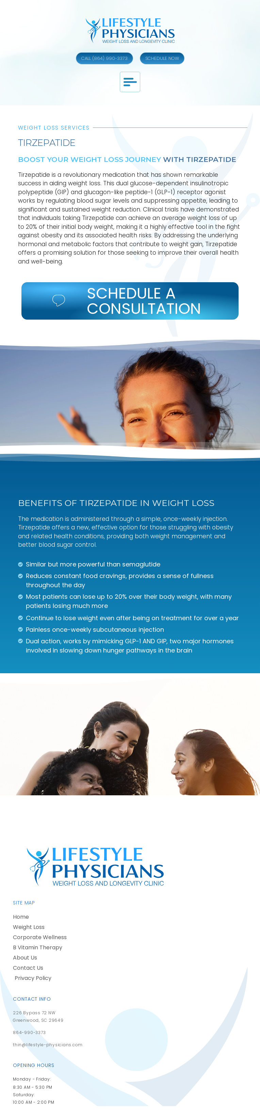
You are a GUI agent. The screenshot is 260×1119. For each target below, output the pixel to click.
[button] (130, 82)
